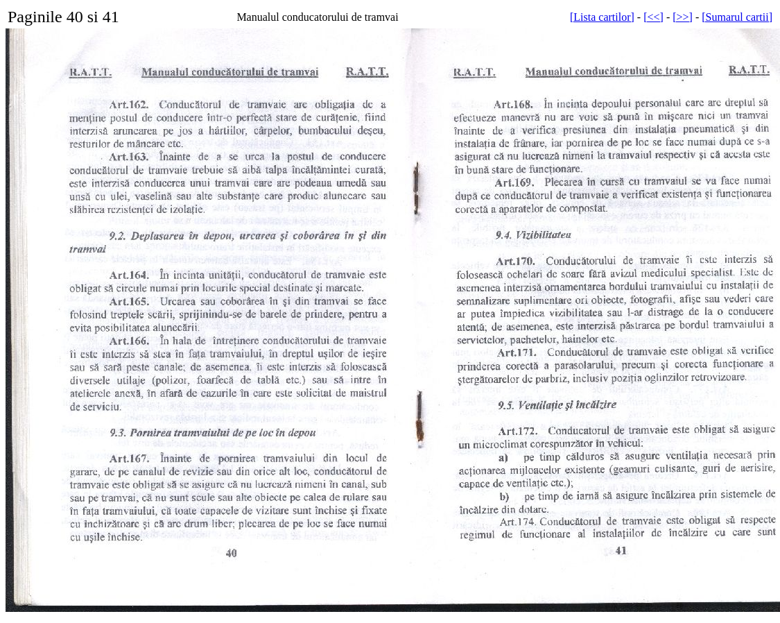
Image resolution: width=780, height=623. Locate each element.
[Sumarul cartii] (737, 17)
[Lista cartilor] (602, 17)
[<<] (653, 17)
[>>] (683, 17)
